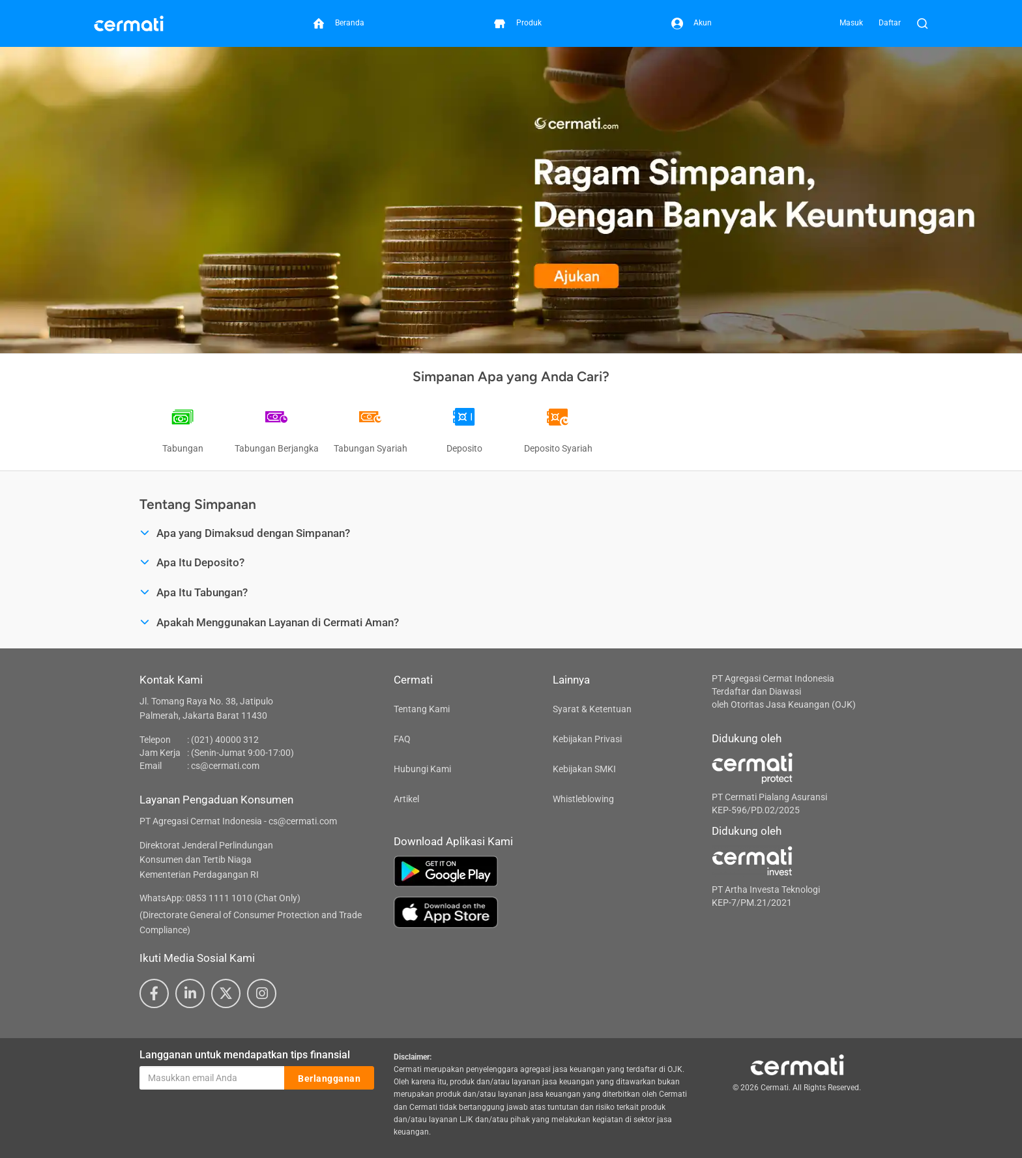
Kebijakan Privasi (587, 739)
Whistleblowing (583, 799)
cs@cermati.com (225, 765)
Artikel (406, 799)
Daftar (890, 22)
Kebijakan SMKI (584, 769)
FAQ (402, 739)
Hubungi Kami (422, 769)
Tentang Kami (422, 709)
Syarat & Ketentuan (592, 709)
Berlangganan (329, 1078)
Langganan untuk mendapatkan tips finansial (244, 1055)
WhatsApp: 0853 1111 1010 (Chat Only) (219, 898)
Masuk (851, 22)
